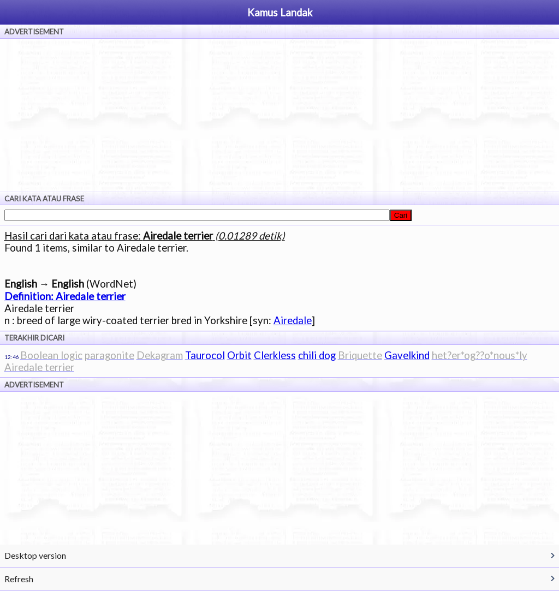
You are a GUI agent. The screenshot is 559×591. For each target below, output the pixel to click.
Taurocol (205, 355)
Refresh (18, 579)
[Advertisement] (279, 115)
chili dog (317, 355)
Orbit (239, 355)
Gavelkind (407, 355)
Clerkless (275, 355)
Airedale (292, 320)
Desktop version (35, 555)
